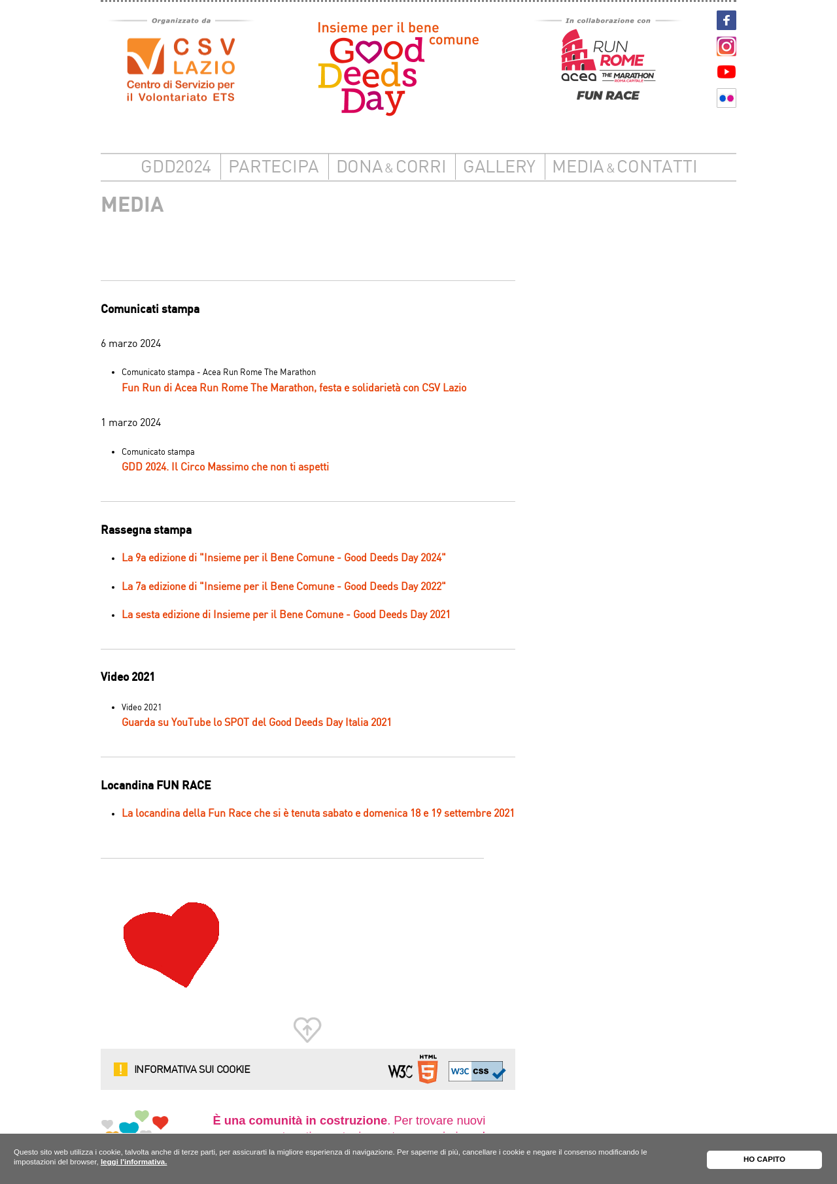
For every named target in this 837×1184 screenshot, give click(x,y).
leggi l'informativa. (134, 1162)
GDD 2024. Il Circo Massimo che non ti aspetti (225, 467)
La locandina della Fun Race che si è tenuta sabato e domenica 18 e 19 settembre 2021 (318, 813)
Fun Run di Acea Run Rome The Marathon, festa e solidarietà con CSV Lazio (294, 388)
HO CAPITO (764, 1159)
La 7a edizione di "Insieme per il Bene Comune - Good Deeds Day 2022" (284, 587)
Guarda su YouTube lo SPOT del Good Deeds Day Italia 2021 (257, 723)
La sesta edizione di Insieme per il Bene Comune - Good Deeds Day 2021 (286, 615)
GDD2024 (176, 167)
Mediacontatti (624, 167)
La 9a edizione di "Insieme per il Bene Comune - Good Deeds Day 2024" (284, 558)
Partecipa (274, 167)
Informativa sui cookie (192, 1069)
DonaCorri (391, 167)
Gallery (499, 167)
